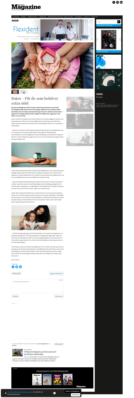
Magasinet (42, 16)
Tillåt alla (75, 395)
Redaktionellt (33, 16)
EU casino (99, 97)
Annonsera (95, 16)
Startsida (16, 16)
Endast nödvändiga (72, 391)
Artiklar (23, 16)
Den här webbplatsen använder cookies (19, 392)
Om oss (87, 16)
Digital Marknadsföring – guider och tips (60, 16)
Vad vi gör (78, 16)
